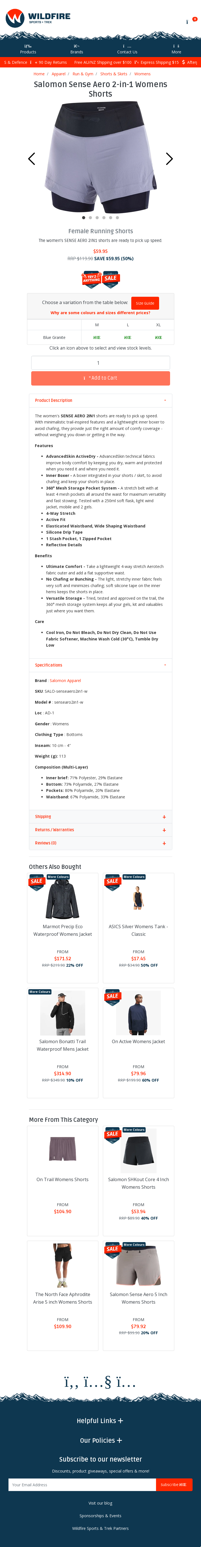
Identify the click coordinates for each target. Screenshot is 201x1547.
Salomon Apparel (65, 680)
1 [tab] (84, 218)
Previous (31, 159)
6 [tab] (117, 218)
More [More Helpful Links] (176, 49)
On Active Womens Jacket (138, 1041)
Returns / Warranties (54, 830)
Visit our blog (100, 1503)
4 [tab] (104, 218)
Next (169, 159)
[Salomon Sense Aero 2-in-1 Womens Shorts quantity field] (100, 363)
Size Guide (145, 303)
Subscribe (174, 1484)
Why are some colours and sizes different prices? (100, 312)
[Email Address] (82, 1484)
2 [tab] (90, 218)
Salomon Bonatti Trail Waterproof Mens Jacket (63, 1045)
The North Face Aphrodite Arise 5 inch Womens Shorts (62, 1298)
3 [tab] (97, 218)
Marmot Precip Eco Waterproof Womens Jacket (62, 930)
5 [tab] (111, 218)
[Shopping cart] (190, 22)
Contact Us (127, 49)
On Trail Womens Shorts (63, 1179)
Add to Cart (101, 378)
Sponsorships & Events (100, 1515)
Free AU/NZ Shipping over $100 (101, 62)
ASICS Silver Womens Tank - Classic (138, 930)
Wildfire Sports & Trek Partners (100, 1528)
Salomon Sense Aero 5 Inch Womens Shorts (138, 1298)
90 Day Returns (48, 62)
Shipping (43, 816)
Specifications (48, 665)
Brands (76, 49)
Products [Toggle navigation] (28, 49)
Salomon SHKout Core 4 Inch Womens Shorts (138, 1183)
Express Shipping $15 (156, 62)
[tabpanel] (100, 157)
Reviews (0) (45, 843)
